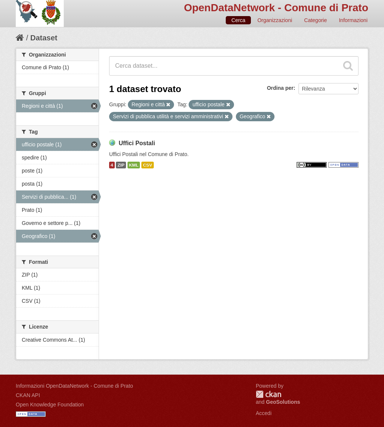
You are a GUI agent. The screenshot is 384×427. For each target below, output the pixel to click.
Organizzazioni (274, 20)
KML (134, 165)
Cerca (238, 20)
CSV (147, 165)
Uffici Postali (136, 143)
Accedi (264, 413)
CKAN (268, 394)
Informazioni (353, 20)
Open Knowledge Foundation (50, 405)
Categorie (315, 20)
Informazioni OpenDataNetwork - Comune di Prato (74, 386)
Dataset (43, 38)
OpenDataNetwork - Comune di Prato (276, 7)
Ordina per (280, 88)
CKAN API (28, 395)
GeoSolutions (283, 402)
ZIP (120, 165)
